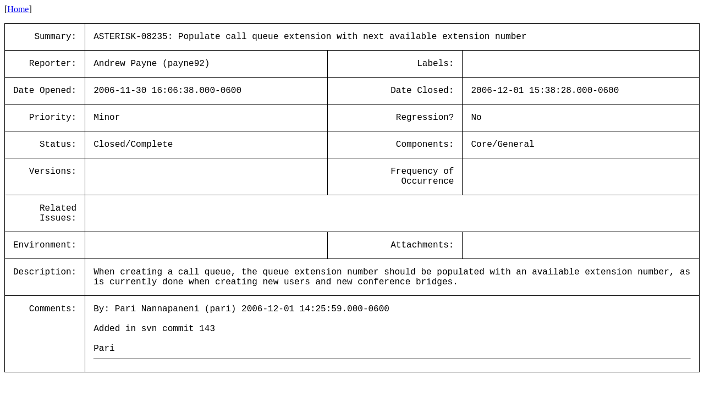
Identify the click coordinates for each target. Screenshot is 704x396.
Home (18, 9)
